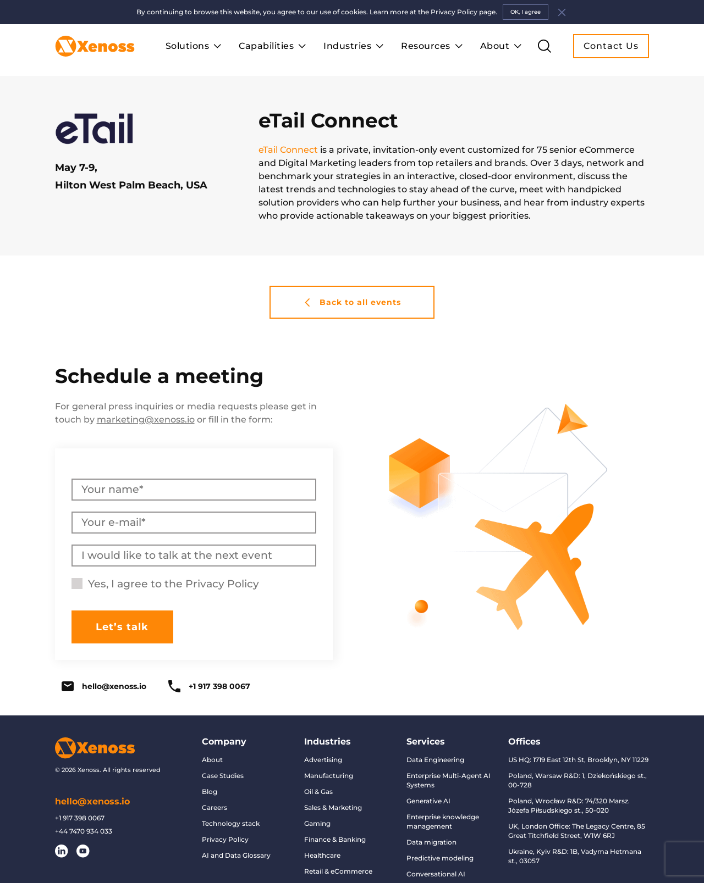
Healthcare (322, 855)
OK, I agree (525, 11)
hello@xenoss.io (104, 686)
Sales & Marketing (333, 807)
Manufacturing (328, 775)
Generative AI (428, 801)
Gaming (317, 823)
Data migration (431, 842)
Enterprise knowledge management (442, 821)
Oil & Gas (318, 791)
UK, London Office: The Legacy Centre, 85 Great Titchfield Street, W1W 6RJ (576, 831)
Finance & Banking (335, 839)
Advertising (323, 760)
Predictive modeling (440, 858)
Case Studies (223, 775)
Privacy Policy (222, 583)
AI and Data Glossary (236, 855)
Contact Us (611, 46)
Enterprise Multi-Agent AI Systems (448, 780)
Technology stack (231, 823)
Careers (214, 807)
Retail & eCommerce (338, 871)
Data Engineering (435, 760)
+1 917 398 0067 (209, 686)
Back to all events (352, 302)
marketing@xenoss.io (146, 419)
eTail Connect (288, 150)
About (212, 760)
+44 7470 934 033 (83, 831)
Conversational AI (435, 874)
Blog (209, 791)
